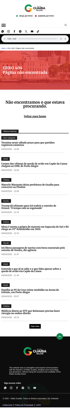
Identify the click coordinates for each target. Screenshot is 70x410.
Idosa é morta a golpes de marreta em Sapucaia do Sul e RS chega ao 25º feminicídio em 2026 (35, 228)
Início (3, 48)
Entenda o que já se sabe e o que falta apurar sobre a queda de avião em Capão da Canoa (31, 270)
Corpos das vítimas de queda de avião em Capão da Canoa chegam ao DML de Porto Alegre (34, 165)
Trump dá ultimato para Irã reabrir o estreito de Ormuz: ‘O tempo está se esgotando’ (28, 207)
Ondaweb (55, 398)
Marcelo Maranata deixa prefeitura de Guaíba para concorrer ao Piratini (30, 186)
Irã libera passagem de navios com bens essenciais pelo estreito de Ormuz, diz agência (33, 249)
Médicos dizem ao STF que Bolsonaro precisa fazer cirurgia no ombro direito (30, 312)
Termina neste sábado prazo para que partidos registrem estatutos (28, 143)
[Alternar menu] (3, 25)
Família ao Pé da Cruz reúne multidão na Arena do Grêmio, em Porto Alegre (30, 291)
